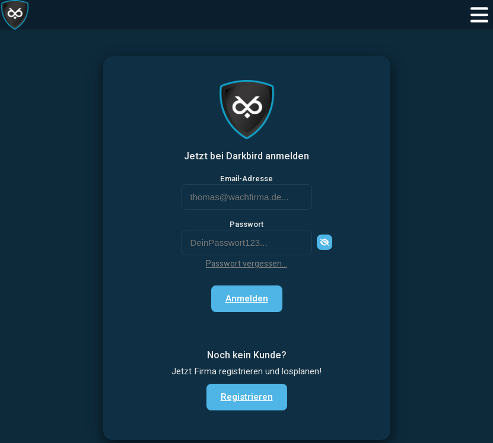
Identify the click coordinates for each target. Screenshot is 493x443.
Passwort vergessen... (246, 264)
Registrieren (247, 396)
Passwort (246, 224)
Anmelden (246, 298)
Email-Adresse (246, 179)
